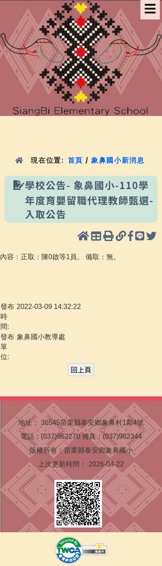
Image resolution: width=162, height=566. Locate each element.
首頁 (75, 160)
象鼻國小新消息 (118, 160)
